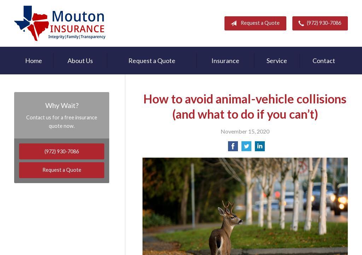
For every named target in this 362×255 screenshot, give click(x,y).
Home (33, 60)
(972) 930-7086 (318, 23)
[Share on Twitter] (246, 148)
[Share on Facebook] (233, 148)
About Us (80, 60)
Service (277, 60)
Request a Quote (254, 23)
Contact (324, 60)
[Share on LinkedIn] (260, 148)
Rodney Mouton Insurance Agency (59, 23)
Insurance (225, 60)
